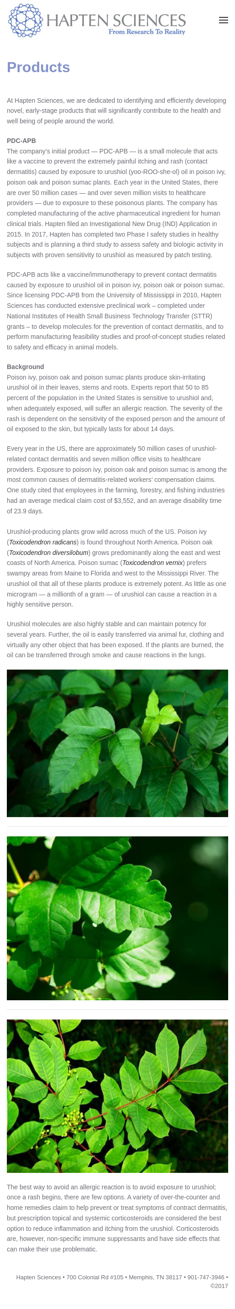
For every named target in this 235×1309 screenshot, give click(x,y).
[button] (223, 20)
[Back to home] (106, 20)
